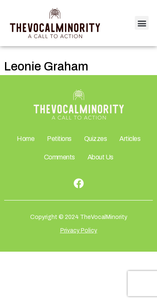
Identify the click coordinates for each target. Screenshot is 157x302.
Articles (129, 138)
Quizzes (95, 138)
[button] (142, 23)
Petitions (59, 138)
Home (25, 138)
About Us (100, 157)
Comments (59, 157)
